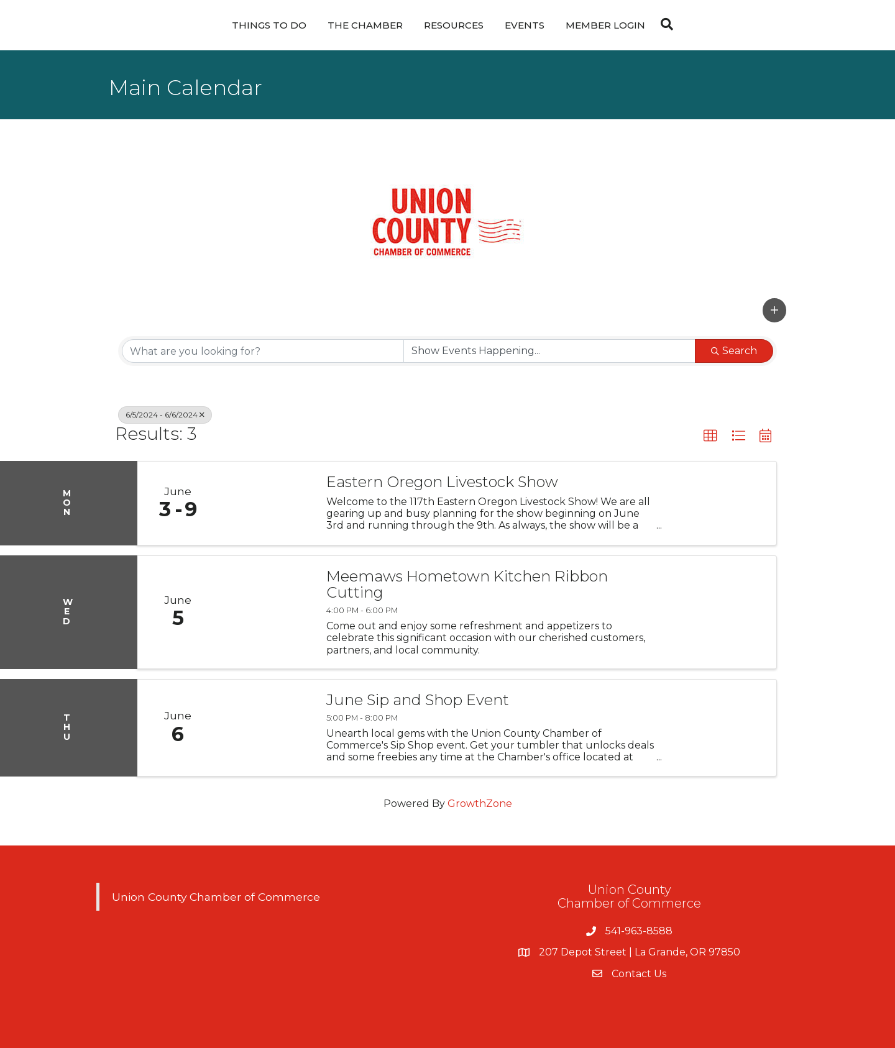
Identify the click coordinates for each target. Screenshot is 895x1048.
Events (524, 25)
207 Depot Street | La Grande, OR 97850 (639, 952)
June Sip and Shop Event (417, 700)
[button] (774, 310)
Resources (454, 25)
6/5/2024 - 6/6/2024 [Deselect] (165, 414)
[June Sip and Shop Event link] (266, 728)
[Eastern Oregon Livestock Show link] (266, 503)
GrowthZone (480, 803)
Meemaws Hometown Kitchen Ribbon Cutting (467, 584)
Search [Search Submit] (734, 351)
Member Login (605, 25)
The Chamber (365, 25)
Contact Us (639, 974)
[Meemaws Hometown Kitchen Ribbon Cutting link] (266, 612)
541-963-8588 (638, 931)
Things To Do (269, 25)
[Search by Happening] (549, 351)
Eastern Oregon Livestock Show (442, 482)
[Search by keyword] (263, 351)
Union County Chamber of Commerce (216, 896)
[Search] (663, 24)
